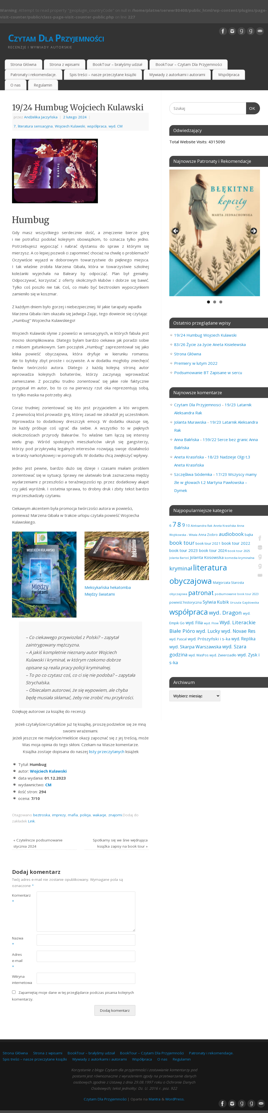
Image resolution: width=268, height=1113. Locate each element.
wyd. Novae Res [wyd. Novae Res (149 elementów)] (238, 631)
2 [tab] (214, 301)
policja (85, 815)
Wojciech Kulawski (70, 126)
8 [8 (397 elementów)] (179, 524)
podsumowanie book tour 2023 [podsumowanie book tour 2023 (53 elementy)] (237, 594)
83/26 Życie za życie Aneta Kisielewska (210, 344)
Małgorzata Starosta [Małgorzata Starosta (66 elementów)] (228, 582)
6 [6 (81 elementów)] (170, 525)
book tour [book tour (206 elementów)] (181, 542)
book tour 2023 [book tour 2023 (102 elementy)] (183, 550)
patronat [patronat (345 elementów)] (201, 592)
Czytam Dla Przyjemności (56, 37)
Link (31, 821)
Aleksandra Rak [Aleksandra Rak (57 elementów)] (201, 526)
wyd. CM (115, 126)
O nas (15, 85)
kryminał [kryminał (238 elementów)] (180, 568)
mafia (73, 815)
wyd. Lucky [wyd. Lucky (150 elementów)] (208, 631)
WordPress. (175, 1099)
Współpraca (228, 74)
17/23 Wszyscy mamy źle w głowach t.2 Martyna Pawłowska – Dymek (215, 482)
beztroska (41, 815)
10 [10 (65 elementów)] (188, 525)
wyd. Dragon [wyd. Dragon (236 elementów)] (225, 612)
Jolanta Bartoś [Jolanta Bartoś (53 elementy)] (179, 558)
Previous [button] (176, 231)
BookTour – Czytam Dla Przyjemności (188, 64)
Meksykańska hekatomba (108, 587)
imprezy (59, 815)
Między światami (100, 594)
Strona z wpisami (64, 64)
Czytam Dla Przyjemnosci (197, 404)
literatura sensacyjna (35, 126)
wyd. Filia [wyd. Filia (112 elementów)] (194, 623)
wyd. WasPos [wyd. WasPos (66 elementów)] (198, 655)
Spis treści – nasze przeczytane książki (103, 74)
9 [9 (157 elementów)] (183, 525)
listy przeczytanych (106, 751)
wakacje (99, 815)
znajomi (115, 815)
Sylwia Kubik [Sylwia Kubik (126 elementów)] (216, 602)
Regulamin (43, 85)
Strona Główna (23, 64)
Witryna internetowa (18, 979)
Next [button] (253, 231)
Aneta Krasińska (189, 457)
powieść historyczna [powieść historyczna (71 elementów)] (185, 602)
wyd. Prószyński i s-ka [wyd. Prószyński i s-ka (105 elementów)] (209, 638)
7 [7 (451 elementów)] (174, 524)
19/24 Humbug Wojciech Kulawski (205, 335)
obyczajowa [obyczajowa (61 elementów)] (178, 594)
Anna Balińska (186, 439)
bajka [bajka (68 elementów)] (249, 534)
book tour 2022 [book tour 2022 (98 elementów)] (236, 543)
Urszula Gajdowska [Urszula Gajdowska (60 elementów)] (244, 602)
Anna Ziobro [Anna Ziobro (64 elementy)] (208, 534)
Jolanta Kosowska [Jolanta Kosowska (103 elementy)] (207, 557)
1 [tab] (208, 301)
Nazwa (17, 941)
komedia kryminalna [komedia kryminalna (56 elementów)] (239, 558)
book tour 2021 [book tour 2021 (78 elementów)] (208, 543)
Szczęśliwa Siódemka (193, 474)
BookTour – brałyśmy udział (117, 64)
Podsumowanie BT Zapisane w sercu (208, 372)
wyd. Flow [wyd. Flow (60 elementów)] (211, 623)
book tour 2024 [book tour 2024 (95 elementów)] (213, 550)
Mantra (154, 1099)
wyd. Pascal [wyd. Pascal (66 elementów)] (178, 639)
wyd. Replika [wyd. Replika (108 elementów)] (243, 639)
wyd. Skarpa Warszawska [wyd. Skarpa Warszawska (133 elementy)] (195, 647)
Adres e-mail (17, 960)
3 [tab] (220, 301)
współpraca (96, 126)
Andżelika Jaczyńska (41, 117)
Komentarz (18, 898)
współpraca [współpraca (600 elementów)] (188, 612)
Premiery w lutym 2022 (195, 363)
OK (251, 108)
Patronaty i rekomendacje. (33, 74)
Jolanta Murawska (190, 422)
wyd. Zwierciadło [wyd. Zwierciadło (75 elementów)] (222, 655)
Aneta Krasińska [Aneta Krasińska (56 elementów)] (224, 526)
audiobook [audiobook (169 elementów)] (231, 534)
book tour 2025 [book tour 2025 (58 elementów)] (239, 551)
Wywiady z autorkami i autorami (177, 74)
